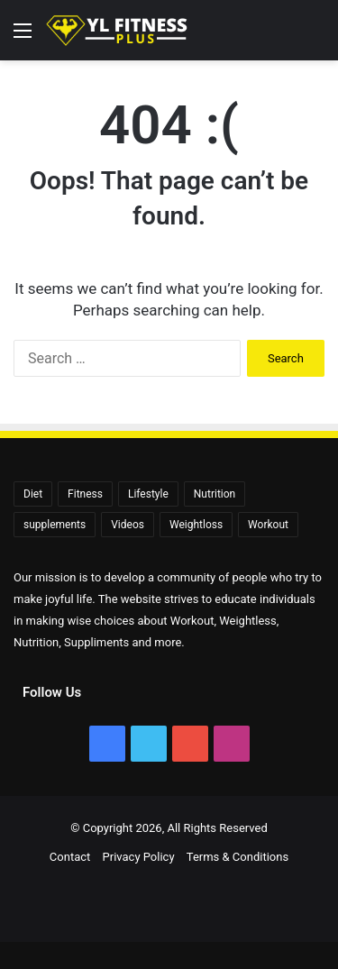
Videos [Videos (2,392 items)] (127, 524)
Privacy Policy (139, 857)
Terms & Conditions (237, 857)
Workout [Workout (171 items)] (268, 524)
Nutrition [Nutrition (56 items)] (214, 494)
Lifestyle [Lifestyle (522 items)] (148, 494)
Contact (70, 857)
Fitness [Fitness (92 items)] (85, 494)
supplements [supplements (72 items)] (54, 524)
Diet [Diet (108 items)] (32, 494)
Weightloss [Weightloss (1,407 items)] (196, 524)
